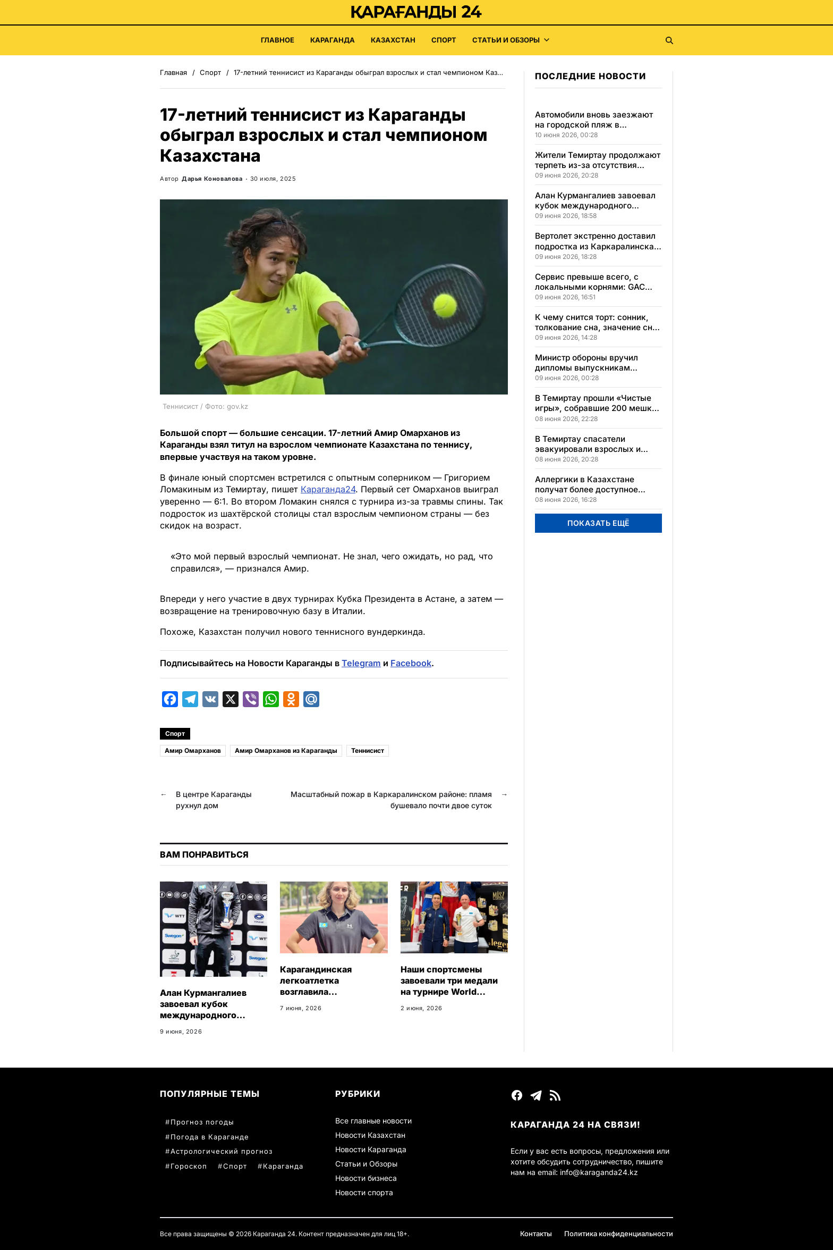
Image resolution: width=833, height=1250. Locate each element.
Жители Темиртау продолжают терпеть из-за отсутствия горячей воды (597, 160)
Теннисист (367, 750)
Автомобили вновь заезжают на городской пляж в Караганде (594, 120)
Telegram (361, 663)
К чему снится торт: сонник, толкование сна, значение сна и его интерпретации (596, 322)
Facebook (410, 663)
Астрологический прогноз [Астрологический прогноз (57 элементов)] (222, 1151)
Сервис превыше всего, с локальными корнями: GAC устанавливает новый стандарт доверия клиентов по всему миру (598, 282)
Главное (277, 40)
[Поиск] (669, 40)
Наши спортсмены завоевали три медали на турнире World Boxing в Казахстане (449, 986)
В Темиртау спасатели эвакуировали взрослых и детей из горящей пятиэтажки (595, 444)
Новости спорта (364, 1192)
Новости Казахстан (370, 1134)
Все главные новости (373, 1120)
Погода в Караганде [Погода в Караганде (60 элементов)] (210, 1136)
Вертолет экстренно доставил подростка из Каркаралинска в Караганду (598, 241)
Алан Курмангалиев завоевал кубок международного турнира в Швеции (203, 1009)
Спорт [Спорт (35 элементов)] (235, 1166)
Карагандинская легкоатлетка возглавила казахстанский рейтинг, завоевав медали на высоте (332, 997)
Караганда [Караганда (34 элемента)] (283, 1166)
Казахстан (393, 40)
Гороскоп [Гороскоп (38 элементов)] (189, 1166)
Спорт (443, 40)
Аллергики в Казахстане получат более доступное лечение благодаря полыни (590, 484)
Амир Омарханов (193, 750)
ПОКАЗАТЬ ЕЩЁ (598, 522)
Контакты (536, 1233)
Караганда (332, 40)
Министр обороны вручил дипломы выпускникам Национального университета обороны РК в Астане (594, 363)
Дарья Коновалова (212, 178)
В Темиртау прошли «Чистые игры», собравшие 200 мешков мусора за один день (598, 403)
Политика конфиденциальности (618, 1233)
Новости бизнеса (366, 1177)
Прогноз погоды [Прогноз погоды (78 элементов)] (202, 1122)
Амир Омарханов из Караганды (286, 750)
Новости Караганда (370, 1149)
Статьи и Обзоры (510, 40)
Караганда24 (328, 489)
